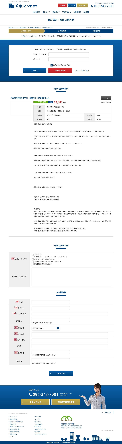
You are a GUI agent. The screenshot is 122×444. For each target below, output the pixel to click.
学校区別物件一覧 (14, 431)
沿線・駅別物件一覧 (40, 429)
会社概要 (37, 431)
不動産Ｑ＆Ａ (38, 424)
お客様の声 (38, 426)
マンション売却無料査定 (16, 421)
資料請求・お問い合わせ (48, 27)
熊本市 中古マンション (13, 27)
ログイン (37, 419)
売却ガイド (13, 424)
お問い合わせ (13, 434)
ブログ (11, 436)
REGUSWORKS (110, 430)
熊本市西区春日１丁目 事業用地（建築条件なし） (31, 27)
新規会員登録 (13, 419)
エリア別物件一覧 (14, 429)
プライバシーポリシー (29, 36)
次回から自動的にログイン (61, 65)
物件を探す (38, 416)
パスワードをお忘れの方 (82, 70)
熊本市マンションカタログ (17, 426)
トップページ (13, 416)
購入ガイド (38, 421)
